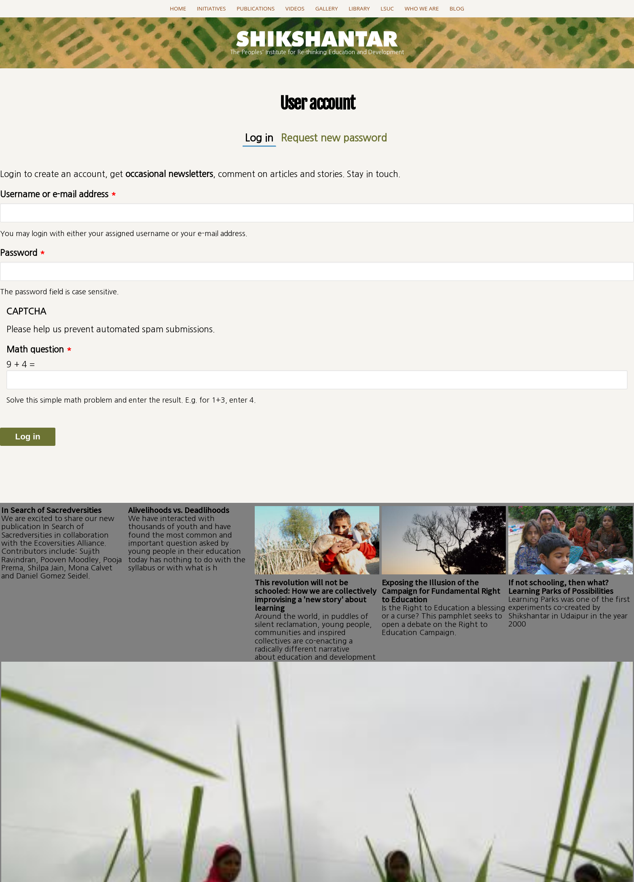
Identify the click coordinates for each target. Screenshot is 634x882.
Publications (256, 8)
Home (178, 8)
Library (359, 8)
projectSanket (352, 852)
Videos (294, 8)
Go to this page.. (317, 784)
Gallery (326, 8)
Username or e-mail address (58, 191)
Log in (273, 136)
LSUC (387, 8)
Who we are (422, 8)
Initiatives (211, 8)
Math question (39, 346)
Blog (457, 8)
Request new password (330, 136)
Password (22, 250)
